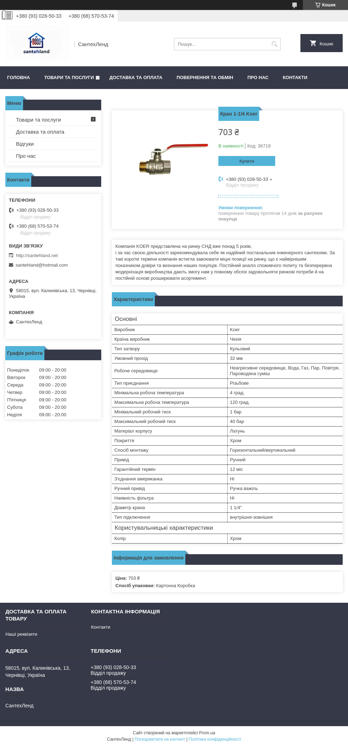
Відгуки (25, 144)
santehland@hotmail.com (42, 265)
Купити (246, 161)
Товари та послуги (69, 77)
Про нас (258, 77)
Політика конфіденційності (215, 739)
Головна (18, 77)
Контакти (295, 77)
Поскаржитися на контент (160, 739)
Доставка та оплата (135, 77)
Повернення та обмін (204, 77)
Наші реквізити (21, 634)
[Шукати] (274, 44)
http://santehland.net (37, 255)
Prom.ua (207, 732)
